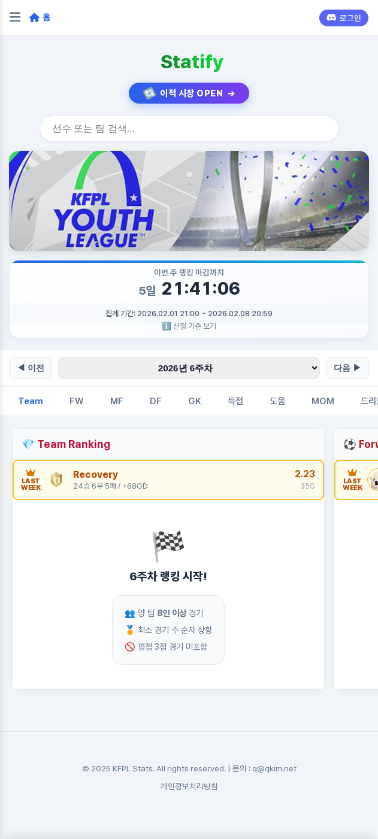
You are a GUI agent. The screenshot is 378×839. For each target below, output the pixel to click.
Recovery (95, 474)
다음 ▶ (347, 367)
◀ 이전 (30, 367)
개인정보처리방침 (189, 786)
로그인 (343, 18)
